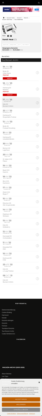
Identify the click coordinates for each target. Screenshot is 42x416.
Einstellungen (21, 410)
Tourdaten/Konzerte (8, 325)
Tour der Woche (7, 378)
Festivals (4, 322)
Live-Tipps (5, 373)
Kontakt (4, 314)
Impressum (32, 413)
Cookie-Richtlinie (11, 413)
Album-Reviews (6, 370)
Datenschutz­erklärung (22, 413)
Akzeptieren (21, 399)
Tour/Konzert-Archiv (8, 328)
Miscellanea (5, 375)
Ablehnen (21, 404)
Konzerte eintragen (7, 317)
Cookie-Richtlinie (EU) (8, 330)
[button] (39, 382)
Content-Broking (7, 309)
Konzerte (4, 320)
